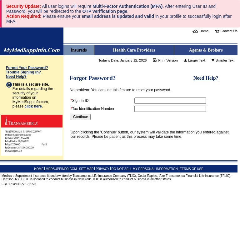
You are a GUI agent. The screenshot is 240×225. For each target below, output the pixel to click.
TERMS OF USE (191, 169)
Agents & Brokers (206, 50)
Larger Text (196, 60)
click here (33, 106)
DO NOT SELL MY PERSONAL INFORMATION (145, 169)
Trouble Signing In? (23, 72)
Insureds (79, 50)
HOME (38, 169)
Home (203, 31)
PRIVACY (102, 169)
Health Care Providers (134, 50)
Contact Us (229, 31)
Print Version (168, 60)
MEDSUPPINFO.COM (61, 169)
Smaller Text (225, 60)
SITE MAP (86, 169)
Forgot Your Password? (27, 68)
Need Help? (16, 76)
